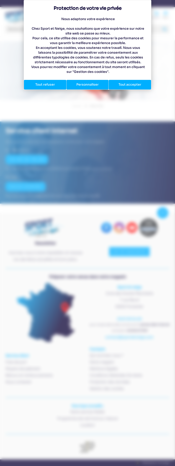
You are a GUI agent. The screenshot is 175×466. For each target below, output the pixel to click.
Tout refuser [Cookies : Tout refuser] (45, 84)
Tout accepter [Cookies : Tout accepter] (129, 84)
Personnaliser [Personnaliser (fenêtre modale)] (87, 84)
